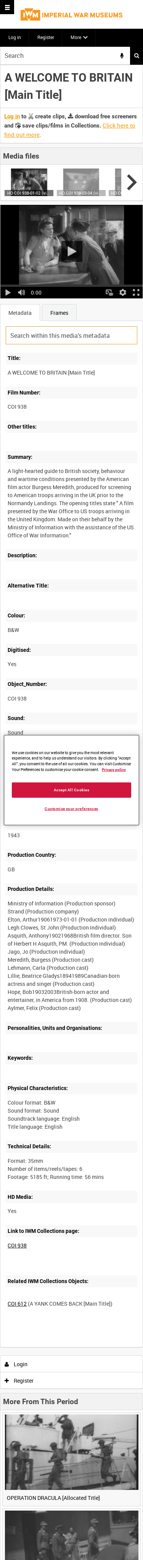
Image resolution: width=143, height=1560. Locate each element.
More (76, 37)
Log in (14, 37)
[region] (71, 780)
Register (45, 37)
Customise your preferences (71, 809)
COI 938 (17, 1245)
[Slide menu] (7, 7)
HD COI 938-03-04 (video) (81, 193)
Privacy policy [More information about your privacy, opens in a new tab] (114, 770)
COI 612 (17, 1303)
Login (16, 1364)
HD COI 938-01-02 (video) (29, 193)
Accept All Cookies (72, 790)
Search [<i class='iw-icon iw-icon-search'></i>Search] (136, 55)
